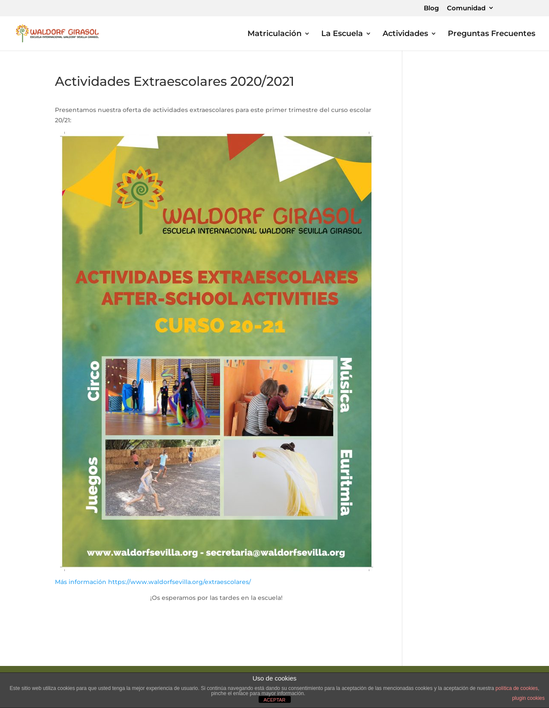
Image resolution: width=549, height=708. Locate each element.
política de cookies (516, 688)
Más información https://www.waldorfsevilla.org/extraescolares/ (153, 582)
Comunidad (466, 8)
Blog (431, 8)
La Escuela (342, 34)
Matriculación (274, 34)
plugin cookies (528, 698)
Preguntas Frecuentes (491, 34)
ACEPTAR (274, 699)
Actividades (405, 34)
